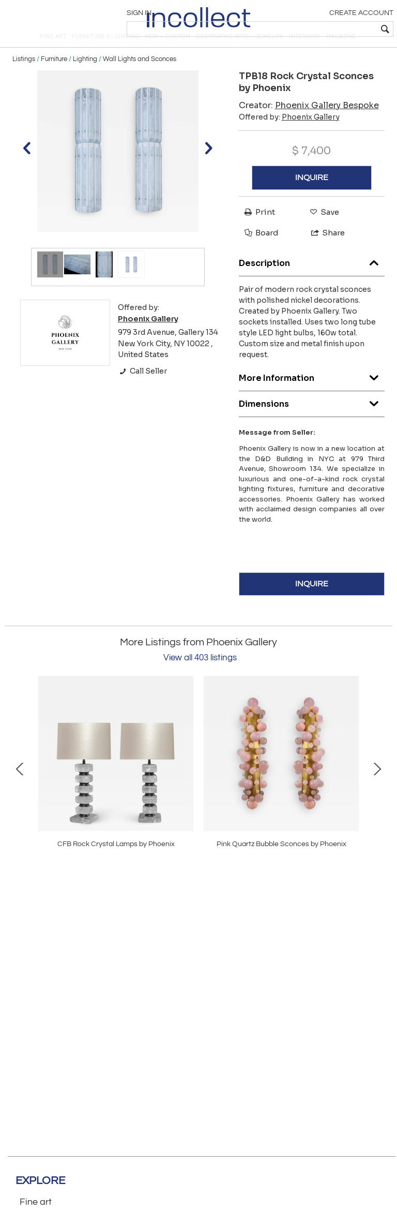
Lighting (85, 78)
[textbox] (317, 29)
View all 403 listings (200, 678)
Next (377, 788)
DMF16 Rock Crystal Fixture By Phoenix (281, 863)
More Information (312, 396)
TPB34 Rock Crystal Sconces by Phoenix (116, 863)
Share (323, 252)
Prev (20, 788)
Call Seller (142, 391)
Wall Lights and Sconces (139, 78)
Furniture (54, 78)
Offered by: (289, 136)
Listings (23, 78)
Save (321, 232)
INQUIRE (311, 198)
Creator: (309, 125)
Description (312, 281)
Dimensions (312, 421)
